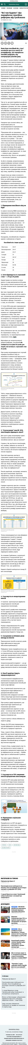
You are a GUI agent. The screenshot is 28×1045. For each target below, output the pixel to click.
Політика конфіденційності (14, 1036)
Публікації (9, 8)
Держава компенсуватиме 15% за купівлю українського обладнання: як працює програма (19, 920)
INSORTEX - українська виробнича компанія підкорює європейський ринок (18, 909)
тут (14, 337)
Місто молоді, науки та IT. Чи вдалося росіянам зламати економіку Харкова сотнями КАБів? (19, 955)
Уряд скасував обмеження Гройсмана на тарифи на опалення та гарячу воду (13, 1005)
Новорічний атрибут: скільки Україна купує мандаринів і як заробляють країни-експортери (18, 944)
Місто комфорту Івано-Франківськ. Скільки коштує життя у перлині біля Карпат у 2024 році (19, 932)
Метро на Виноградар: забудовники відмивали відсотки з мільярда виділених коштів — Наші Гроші (13, 998)
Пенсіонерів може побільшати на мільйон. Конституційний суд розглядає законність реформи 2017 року (13, 887)
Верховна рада (17, 844)
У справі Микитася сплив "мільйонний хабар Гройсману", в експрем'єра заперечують (13, 895)
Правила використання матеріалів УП (14, 1038)
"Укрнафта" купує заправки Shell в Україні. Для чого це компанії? (19, 965)
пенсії (10, 844)
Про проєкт (19, 1034)
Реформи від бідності (8, 881)
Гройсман (4, 844)
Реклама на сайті (10, 1034)
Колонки (15, 8)
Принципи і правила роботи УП (14, 1040)
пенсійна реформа (6, 847)
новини (3, 8)
